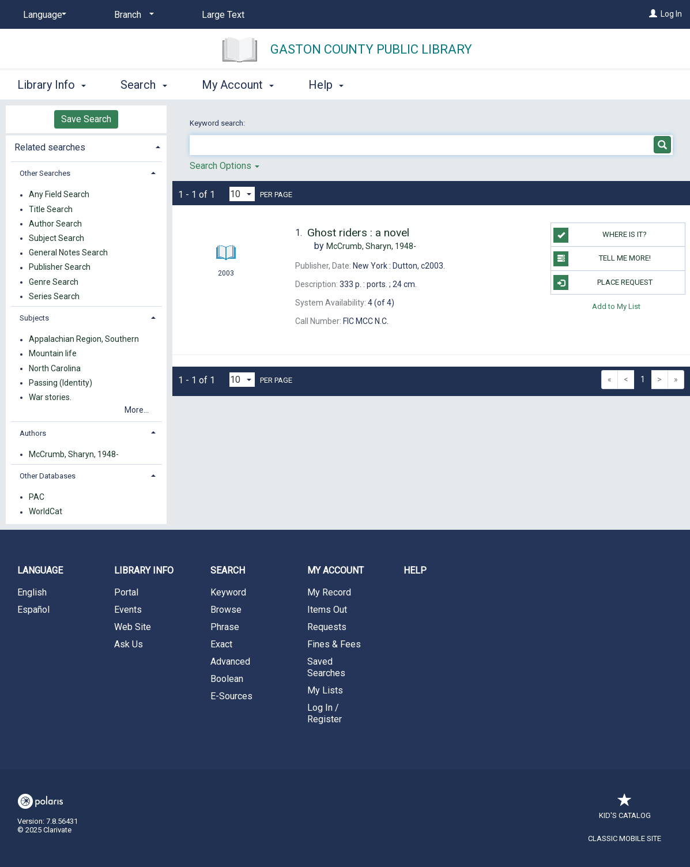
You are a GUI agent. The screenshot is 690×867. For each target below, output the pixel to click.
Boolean (226, 678)
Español (33, 609)
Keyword (228, 592)
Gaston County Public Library (371, 49)
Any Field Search (59, 194)
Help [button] (326, 85)
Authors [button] (33, 433)
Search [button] (143, 85)
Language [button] (40, 570)
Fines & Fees (334, 644)
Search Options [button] (224, 165)
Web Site (132, 626)
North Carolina (55, 368)
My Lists (325, 690)
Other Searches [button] (45, 173)
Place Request (603, 282)
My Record (329, 592)
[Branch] (132, 15)
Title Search (51, 209)
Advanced (230, 661)
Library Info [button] (51, 85)
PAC (36, 497)
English (32, 592)
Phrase (224, 626)
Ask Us (128, 644)
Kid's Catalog (625, 810)
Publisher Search (60, 267)
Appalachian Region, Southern (84, 339)
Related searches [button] (49, 147)
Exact (221, 644)
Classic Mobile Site (624, 838)
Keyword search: (218, 123)
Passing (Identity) (60, 382)
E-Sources (231, 696)
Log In (671, 13)
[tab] (86, 146)
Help (415, 570)
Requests (326, 626)
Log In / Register (324, 713)
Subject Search (56, 238)
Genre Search (53, 282)
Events (128, 609)
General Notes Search (68, 253)
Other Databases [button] (48, 476)
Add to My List (616, 306)
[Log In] (653, 13)
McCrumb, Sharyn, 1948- (74, 454)
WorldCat (45, 512)
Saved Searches (326, 667)
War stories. (50, 397)
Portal (126, 592)
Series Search (54, 296)
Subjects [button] (34, 318)
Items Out (327, 609)
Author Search (55, 223)
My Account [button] (238, 85)
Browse (226, 609)
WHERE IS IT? (600, 235)
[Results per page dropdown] (242, 194)
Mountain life (53, 354)
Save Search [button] (86, 119)
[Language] (42, 15)
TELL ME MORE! (602, 258)
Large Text (223, 14)
